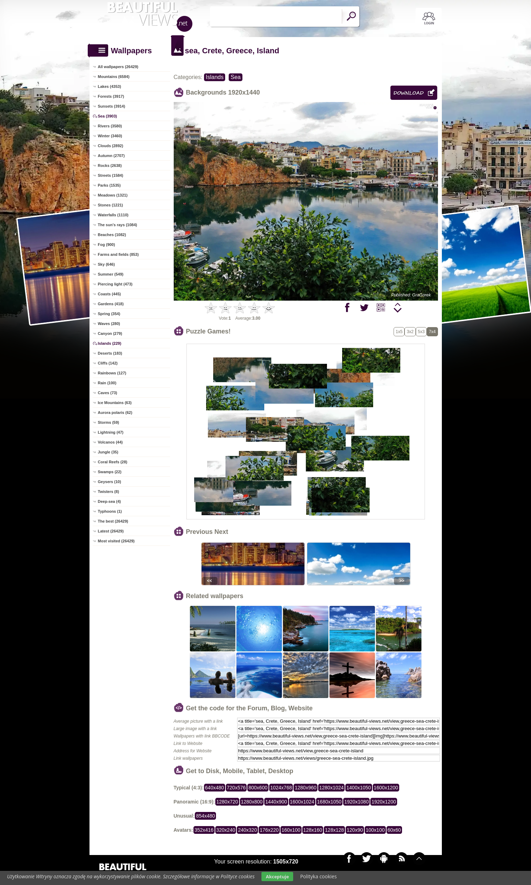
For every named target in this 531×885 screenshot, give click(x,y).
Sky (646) (106, 264)
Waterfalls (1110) (113, 215)
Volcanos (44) (110, 442)
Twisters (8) (108, 491)
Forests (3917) (111, 96)
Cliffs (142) (108, 363)
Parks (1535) (109, 185)
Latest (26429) (111, 531)
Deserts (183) (110, 353)
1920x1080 (356, 802)
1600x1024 (302, 802)
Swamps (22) (110, 472)
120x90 (355, 830)
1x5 (399, 331)
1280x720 (227, 802)
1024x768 (281, 787)
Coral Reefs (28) (113, 462)
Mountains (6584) (114, 76)
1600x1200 (386, 787)
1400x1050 (358, 787)
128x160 (312, 830)
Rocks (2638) (110, 165)
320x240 (225, 830)
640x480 (214, 787)
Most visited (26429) (116, 541)
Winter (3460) (110, 136)
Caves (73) (107, 393)
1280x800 (252, 802)
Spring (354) (109, 314)
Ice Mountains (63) (115, 403)
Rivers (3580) (110, 126)
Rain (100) (107, 383)
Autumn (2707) (111, 155)
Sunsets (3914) (111, 106)
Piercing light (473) (115, 284)
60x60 (394, 830)
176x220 (269, 830)
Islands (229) (110, 343)
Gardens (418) (111, 304)
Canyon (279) (110, 333)
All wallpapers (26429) (118, 67)
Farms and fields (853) (118, 254)
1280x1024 (331, 787)
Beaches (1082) (112, 235)
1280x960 (305, 787)
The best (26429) (113, 521)
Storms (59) (108, 422)
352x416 (204, 830)
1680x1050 (329, 802)
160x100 (291, 830)
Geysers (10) (109, 482)
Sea (235, 77)
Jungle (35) (108, 452)
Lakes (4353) (109, 86)
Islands (215, 77)
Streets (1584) (110, 175)
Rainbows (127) (112, 373)
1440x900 (276, 802)
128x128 (334, 830)
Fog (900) (106, 244)
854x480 (205, 816)
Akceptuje (277, 876)
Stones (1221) (110, 205)
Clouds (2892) (110, 146)
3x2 (410, 331)
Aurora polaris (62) (115, 412)
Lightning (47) (111, 432)
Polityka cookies (318, 876)
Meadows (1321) (113, 195)
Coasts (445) (109, 294)
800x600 (257, 787)
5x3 (421, 331)
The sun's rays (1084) (117, 225)
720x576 (236, 787)
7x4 (432, 331)
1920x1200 (383, 802)
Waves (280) (109, 323)
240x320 (247, 830)
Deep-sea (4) (109, 501)
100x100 (375, 830)
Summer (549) (111, 274)
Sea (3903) (107, 116)
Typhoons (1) (110, 511)
